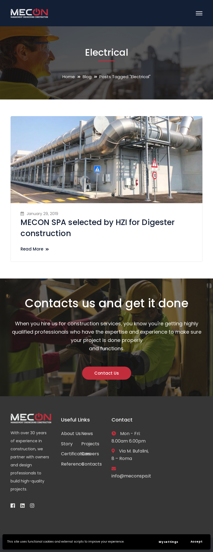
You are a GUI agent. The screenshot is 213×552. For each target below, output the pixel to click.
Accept (197, 542)
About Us (71, 433)
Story (67, 444)
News (87, 433)
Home (68, 77)
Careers (90, 454)
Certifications (75, 454)
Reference (72, 464)
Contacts (91, 464)
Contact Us (106, 373)
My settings (168, 542)
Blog (87, 77)
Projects (90, 444)
